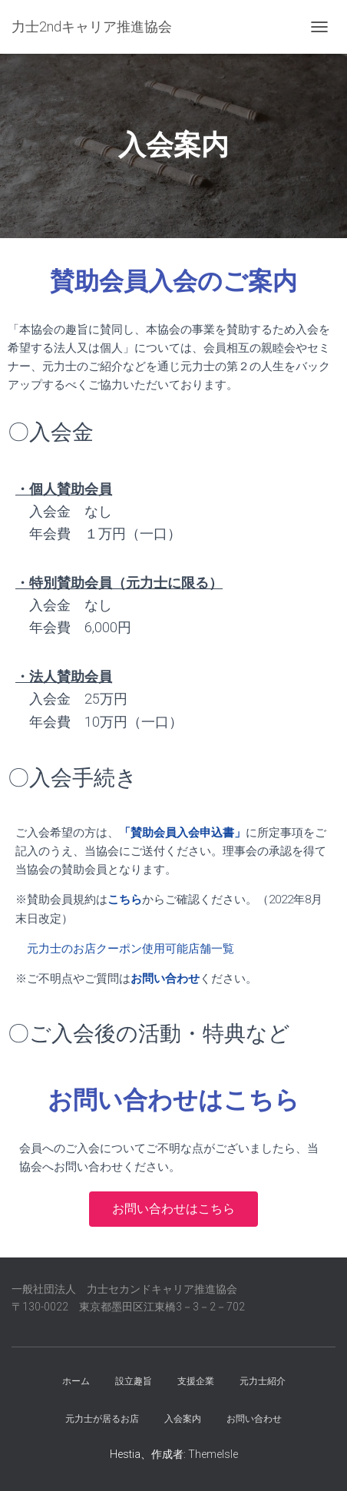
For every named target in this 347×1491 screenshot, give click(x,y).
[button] (173, 1209)
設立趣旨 (133, 1381)
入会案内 (182, 1418)
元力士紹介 (263, 1381)
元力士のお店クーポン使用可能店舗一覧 (130, 949)
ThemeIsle (213, 1454)
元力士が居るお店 (102, 1418)
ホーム (76, 1381)
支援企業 (195, 1381)
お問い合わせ (254, 1418)
